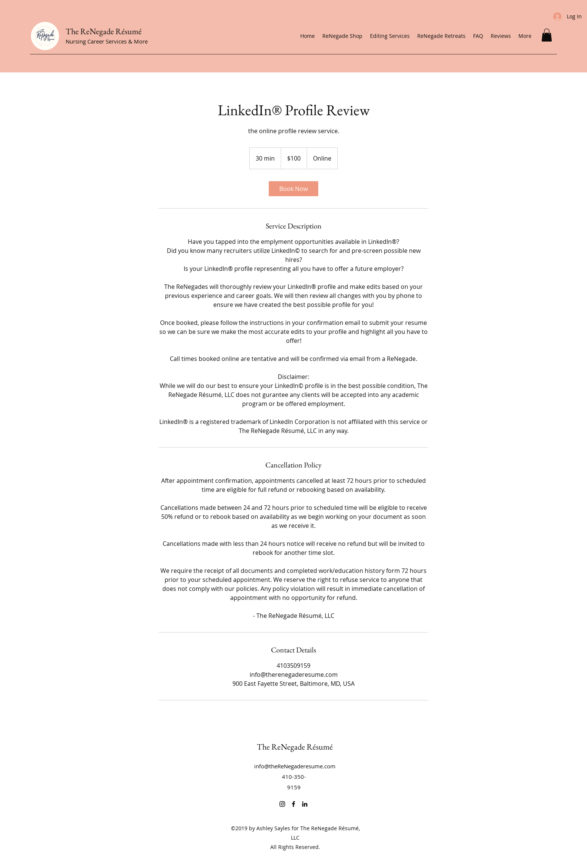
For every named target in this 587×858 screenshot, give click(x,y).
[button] (546, 35)
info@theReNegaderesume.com (294, 766)
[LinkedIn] (304, 804)
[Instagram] (282, 804)
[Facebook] (293, 804)
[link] (293, 188)
